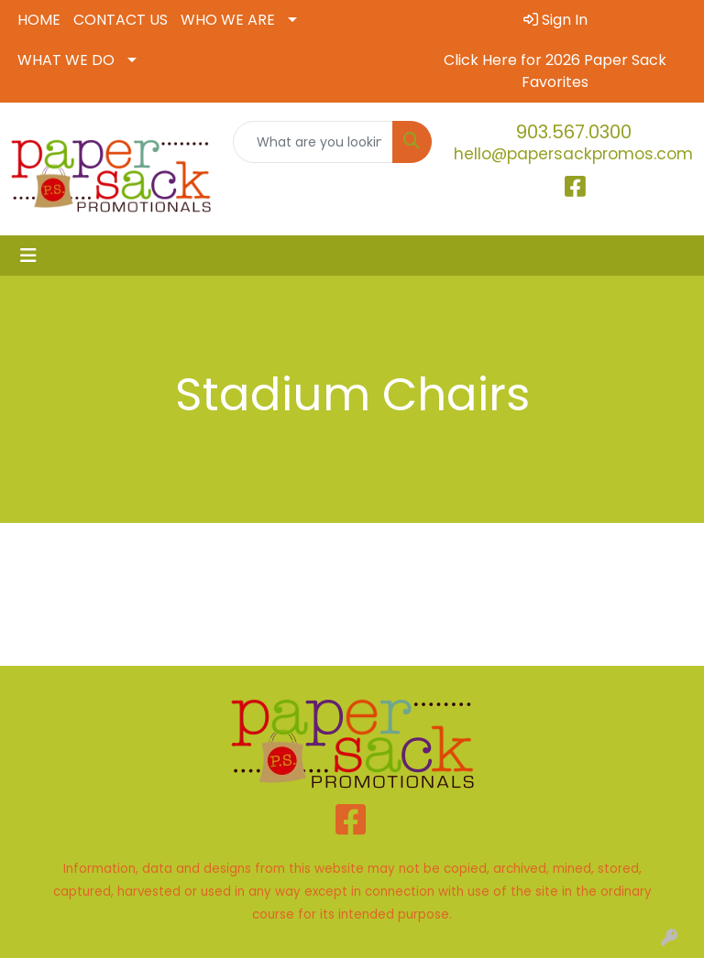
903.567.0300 (574, 132)
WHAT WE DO (66, 60)
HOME (38, 19)
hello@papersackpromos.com (573, 154)
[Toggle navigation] (28, 255)
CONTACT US (120, 19)
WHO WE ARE (228, 19)
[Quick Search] (313, 142)
